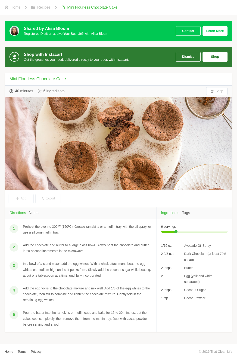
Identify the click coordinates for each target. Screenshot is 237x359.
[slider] (176, 231)
